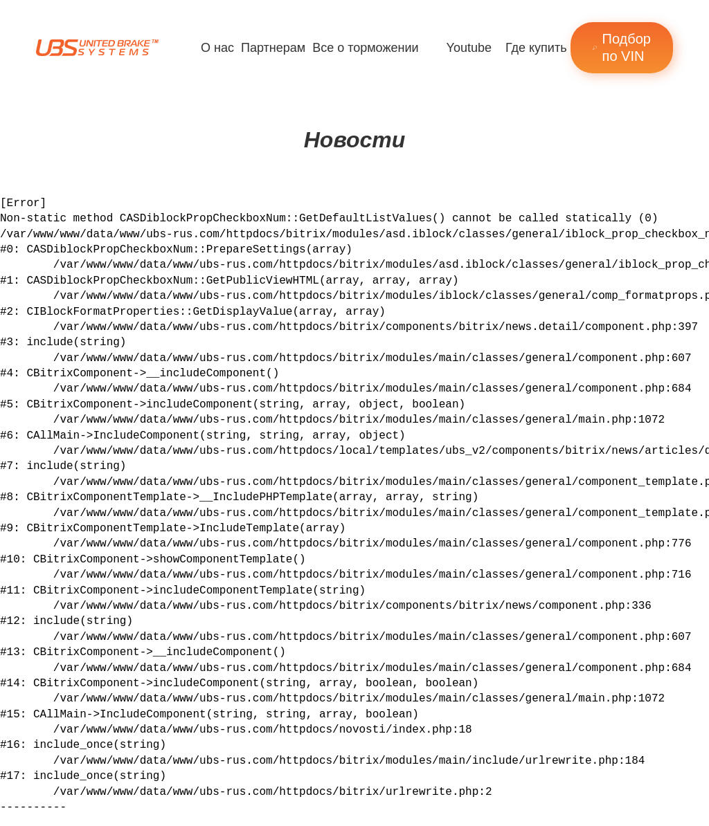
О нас (217, 48)
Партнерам (273, 48)
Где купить (536, 48)
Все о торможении (365, 48)
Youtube (469, 48)
